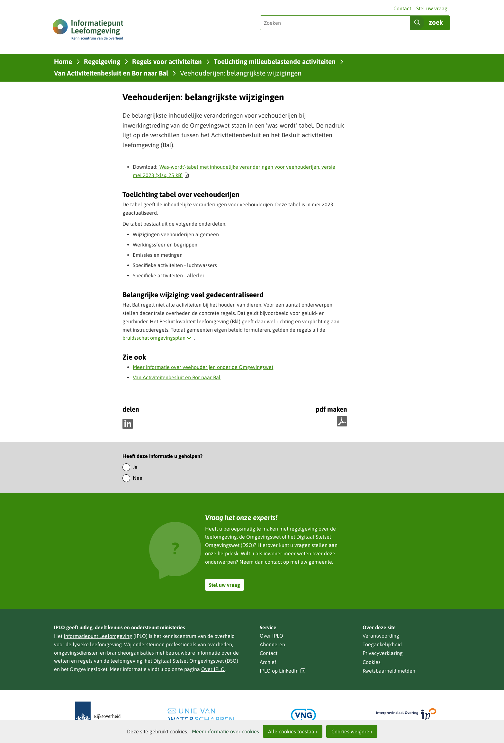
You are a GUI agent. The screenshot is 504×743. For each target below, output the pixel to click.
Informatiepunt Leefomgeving (98, 636)
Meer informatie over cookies (225, 731)
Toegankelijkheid (382, 644)
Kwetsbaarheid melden (389, 671)
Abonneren (272, 644)
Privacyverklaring (383, 653)
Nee (137, 478)
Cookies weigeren (351, 731)
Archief (268, 662)
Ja (135, 467)
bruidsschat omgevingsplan (158, 338)
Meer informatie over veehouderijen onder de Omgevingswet (203, 367)
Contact (402, 8)
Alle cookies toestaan (292, 731)
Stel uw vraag (431, 8)
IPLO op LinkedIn (282, 671)
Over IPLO (213, 669)
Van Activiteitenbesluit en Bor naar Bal (177, 377)
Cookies (372, 662)
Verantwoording (381, 636)
